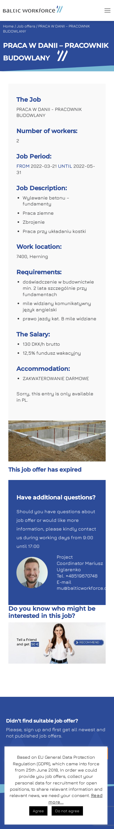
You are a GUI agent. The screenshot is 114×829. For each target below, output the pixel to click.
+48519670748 (82, 575)
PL (24, 400)
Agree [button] (38, 810)
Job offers (26, 26)
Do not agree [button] (67, 810)
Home (8, 26)
